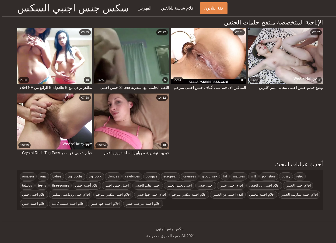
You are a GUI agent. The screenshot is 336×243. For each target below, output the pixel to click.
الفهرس (142, 8)
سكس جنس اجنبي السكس (71, 8)
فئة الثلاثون (211, 8)
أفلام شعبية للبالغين (175, 8)
